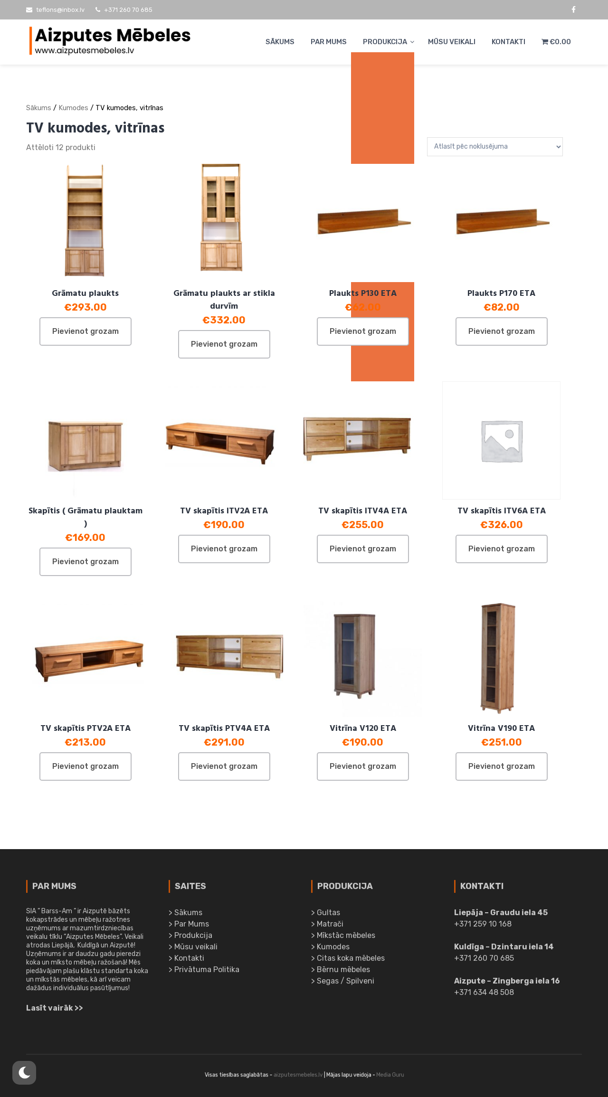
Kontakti (508, 42)
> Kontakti (186, 960)
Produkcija (385, 42)
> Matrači (327, 926)
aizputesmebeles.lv (299, 1075)
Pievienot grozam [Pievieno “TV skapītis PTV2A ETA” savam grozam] (85, 766)
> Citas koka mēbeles (348, 960)
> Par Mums (189, 926)
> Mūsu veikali (193, 949)
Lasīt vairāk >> (54, 1010)
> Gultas (325, 914)
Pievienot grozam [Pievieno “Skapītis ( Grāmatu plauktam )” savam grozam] (85, 561)
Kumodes (73, 108)
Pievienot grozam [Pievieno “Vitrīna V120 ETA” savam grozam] (363, 766)
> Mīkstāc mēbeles (343, 937)
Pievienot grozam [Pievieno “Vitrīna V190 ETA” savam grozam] (501, 766)
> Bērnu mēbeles (340, 971)
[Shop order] (495, 146)
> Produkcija (190, 937)
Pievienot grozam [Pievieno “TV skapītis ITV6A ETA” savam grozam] (501, 548)
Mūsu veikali (451, 42)
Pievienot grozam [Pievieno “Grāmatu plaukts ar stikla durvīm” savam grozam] (224, 344)
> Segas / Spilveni (342, 983)
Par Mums (329, 42)
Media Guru (370, 1075)
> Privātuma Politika (204, 971)
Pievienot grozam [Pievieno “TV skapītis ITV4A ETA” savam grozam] (363, 548)
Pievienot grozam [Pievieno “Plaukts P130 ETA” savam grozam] (363, 331)
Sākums (280, 42)
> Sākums (185, 914)
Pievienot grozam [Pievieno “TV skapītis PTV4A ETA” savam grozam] (224, 766)
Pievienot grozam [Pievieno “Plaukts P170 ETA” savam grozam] (501, 331)
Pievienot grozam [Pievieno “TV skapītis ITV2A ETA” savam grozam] (224, 548)
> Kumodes (330, 949)
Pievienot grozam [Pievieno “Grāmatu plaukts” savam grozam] (85, 331)
